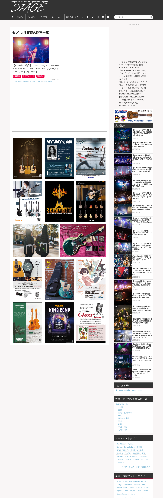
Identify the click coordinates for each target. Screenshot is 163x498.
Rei (19, 88)
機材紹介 (20, 17)
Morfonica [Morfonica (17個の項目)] (133, 456)
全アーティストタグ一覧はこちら (137, 461)
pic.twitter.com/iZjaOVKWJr (132, 97)
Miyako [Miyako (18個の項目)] (119, 456)
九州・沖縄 (122, 430)
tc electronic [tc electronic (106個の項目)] (120, 478)
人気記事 (44, 17)
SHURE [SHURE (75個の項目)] (133, 481)
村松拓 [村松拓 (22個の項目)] (119, 447)
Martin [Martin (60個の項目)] (119, 488)
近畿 (120, 424)
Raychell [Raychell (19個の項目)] (147, 450)
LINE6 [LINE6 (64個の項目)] (125, 484)
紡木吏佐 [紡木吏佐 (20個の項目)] (119, 450)
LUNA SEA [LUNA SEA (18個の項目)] (142, 453)
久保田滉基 (25, 88)
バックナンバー (57, 17)
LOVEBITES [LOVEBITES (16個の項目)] (142, 456)
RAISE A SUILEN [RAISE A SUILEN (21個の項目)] (128, 447)
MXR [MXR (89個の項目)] (134, 478)
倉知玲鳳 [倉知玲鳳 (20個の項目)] (144, 447)
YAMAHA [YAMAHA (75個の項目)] (126, 481)
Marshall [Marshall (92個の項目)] (128, 478)
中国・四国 (122, 427)
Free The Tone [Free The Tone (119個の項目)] (133, 475)
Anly (16, 88)
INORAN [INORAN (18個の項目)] (119, 453)
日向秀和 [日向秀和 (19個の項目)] (127, 450)
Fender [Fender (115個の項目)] (141, 475)
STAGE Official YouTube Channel (131, 390)
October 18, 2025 (127, 105)
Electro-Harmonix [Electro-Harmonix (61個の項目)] (140, 484)
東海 (120, 421)
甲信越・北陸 (123, 418)
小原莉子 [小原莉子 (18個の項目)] (126, 456)
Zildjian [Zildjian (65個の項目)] (119, 484)
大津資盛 (39, 88)
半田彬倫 (32, 88)
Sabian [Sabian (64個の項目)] (130, 484)
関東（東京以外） (125, 413)
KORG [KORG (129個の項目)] (124, 475)
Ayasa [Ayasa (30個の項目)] (129, 444)
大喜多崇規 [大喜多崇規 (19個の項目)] (134, 450)
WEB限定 (17, 83)
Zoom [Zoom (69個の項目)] (146, 481)
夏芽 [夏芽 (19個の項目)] (141, 450)
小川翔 (45, 88)
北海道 (121, 407)
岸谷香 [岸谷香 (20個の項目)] (137, 447)
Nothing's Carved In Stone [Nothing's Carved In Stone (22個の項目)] (141, 444)
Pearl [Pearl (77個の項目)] (146, 478)
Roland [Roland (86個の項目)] (140, 478)
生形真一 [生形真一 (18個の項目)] (127, 453)
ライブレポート (29, 83)
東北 (120, 410)
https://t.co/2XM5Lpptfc (130, 94)
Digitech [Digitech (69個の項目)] (139, 481)
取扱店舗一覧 (71, 17)
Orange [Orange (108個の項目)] (147, 475)
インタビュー (32, 17)
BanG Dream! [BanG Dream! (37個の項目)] (121, 444)
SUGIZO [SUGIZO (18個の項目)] (134, 453)
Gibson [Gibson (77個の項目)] (119, 481)
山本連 (50, 88)
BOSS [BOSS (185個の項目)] (119, 475)
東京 (120, 416)
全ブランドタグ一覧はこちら (139, 492)
